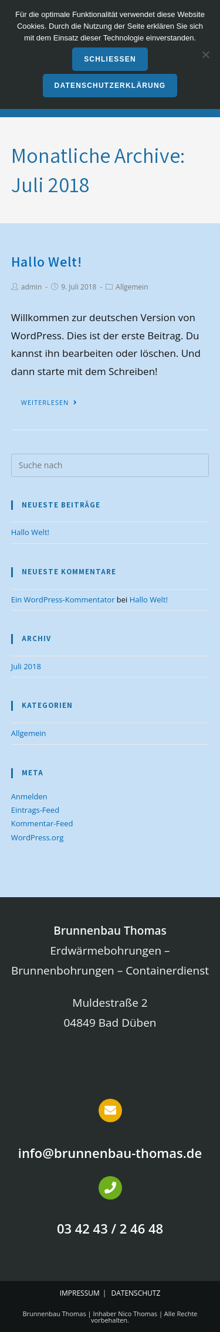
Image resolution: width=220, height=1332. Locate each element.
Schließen (110, 59)
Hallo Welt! (46, 261)
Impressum (80, 1293)
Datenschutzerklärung (110, 85)
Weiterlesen (49, 402)
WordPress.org (37, 837)
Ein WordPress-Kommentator (63, 599)
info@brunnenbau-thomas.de (110, 1152)
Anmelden (29, 796)
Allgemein (132, 287)
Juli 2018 (26, 666)
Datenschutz (136, 1293)
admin (31, 287)
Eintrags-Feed (35, 810)
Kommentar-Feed (42, 823)
